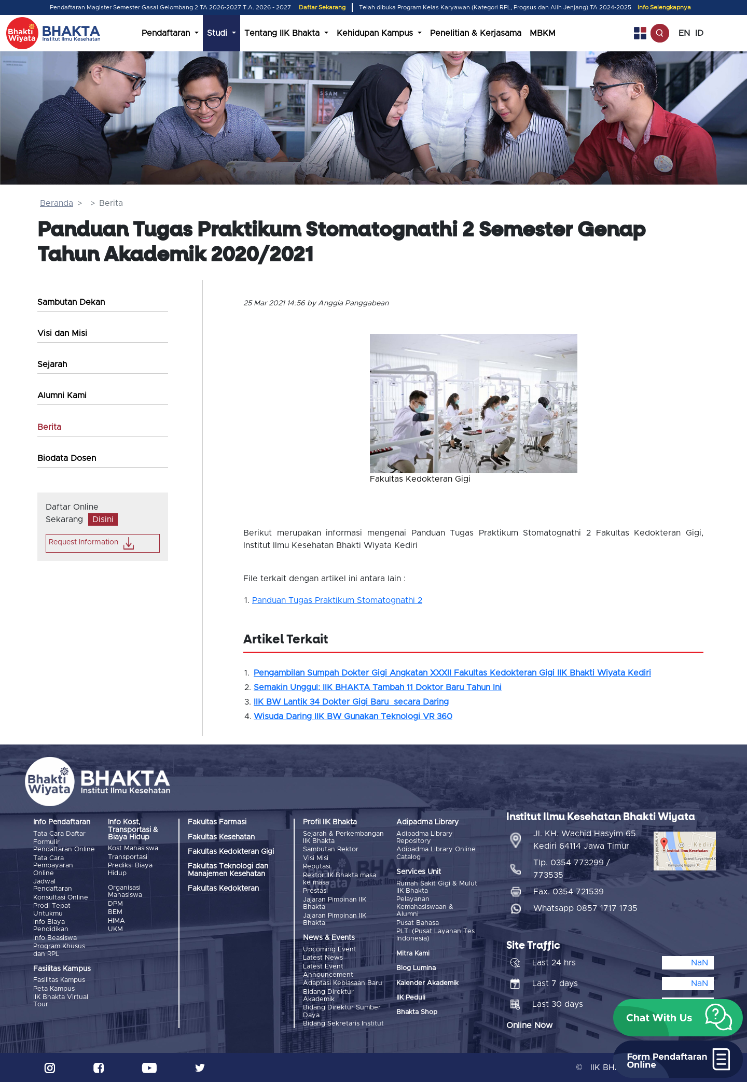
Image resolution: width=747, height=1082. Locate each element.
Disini (103, 519)
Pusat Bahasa (417, 923)
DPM (115, 904)
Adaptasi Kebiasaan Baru (342, 983)
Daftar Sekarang (322, 7)
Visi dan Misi (62, 333)
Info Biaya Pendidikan (50, 926)
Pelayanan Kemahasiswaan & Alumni (424, 907)
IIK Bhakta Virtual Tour (60, 1001)
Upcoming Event (329, 949)
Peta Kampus (54, 989)
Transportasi (127, 857)
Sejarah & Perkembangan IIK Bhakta (343, 838)
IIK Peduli (410, 997)
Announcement (328, 975)
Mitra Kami (413, 953)
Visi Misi (315, 858)
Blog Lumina (416, 968)
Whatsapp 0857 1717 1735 (585, 908)
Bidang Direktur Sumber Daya (342, 1011)
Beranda (56, 203)
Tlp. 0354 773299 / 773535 (571, 869)
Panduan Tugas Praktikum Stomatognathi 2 (337, 600)
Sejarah (52, 364)
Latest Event (323, 966)
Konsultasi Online (60, 897)
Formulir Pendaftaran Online (64, 846)
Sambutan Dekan (71, 302)
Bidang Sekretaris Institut (343, 1023)
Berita (49, 427)
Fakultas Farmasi (217, 822)
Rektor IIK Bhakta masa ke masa (339, 879)
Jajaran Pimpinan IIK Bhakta (334, 903)
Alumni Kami (62, 395)
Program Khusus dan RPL (59, 950)
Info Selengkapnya (664, 7)
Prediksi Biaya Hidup (130, 869)
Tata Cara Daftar (59, 834)
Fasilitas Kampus (59, 980)
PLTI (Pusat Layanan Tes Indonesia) (435, 935)
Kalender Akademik (427, 983)
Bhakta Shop (416, 1012)
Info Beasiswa (55, 938)
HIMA (116, 921)
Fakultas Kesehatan (221, 837)
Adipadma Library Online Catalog (436, 853)
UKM (115, 929)
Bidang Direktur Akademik (328, 996)
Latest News (323, 957)
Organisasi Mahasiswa (125, 891)
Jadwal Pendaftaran (52, 885)
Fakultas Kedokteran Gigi (231, 851)
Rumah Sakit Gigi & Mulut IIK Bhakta (436, 887)
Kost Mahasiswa (133, 848)
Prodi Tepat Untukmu (52, 910)
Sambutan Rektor (330, 849)
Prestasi (315, 891)
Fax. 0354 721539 (568, 892)
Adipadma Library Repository (424, 838)
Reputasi (316, 866)
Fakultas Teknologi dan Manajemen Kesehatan (228, 870)
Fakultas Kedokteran (223, 888)
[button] (385, 398)
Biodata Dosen (66, 458)
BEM (115, 912)
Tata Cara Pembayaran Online (53, 866)
